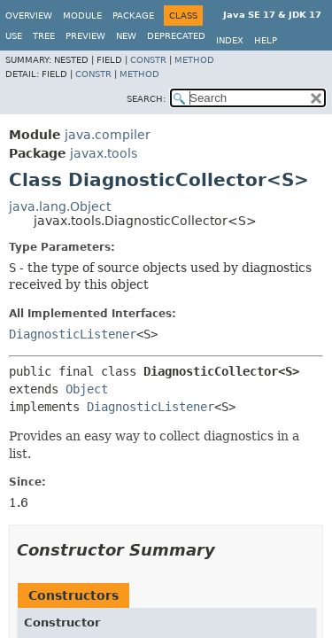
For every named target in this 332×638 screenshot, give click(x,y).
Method (194, 60)
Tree (44, 36)
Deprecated (176, 36)
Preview (85, 36)
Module (82, 15)
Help (265, 40)
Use (13, 36)
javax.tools (103, 153)
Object (87, 389)
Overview (28, 15)
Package (133, 15)
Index (229, 40)
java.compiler (108, 135)
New (126, 36)
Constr (148, 60)
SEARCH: (146, 99)
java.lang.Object (60, 206)
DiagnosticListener (72, 334)
